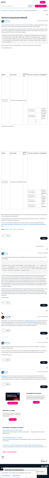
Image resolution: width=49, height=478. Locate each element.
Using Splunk (12, 10)
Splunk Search (19, 10)
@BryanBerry (4, 376)
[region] (18, 474)
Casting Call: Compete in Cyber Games (12, 430)
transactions (20, 229)
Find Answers (4, 10)
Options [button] (44, 10)
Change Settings (16, 475)
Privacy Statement (6, 475)
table (10, 229)
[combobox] (17, 6)
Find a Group (12, 419)
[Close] (35, 472)
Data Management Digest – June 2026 (12, 437)
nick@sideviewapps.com (30, 320)
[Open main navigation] (47, 2)
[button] (47, 15)
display (6, 229)
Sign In (42, 2)
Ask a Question (41, 6)
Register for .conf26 (13, 403)
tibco (14, 229)
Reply (44, 238)
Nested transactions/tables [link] (30, 10)
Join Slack (36, 402)
